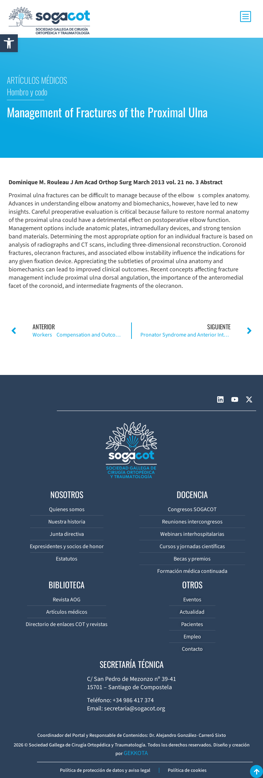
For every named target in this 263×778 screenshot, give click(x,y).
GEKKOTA (136, 753)
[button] (9, 43)
